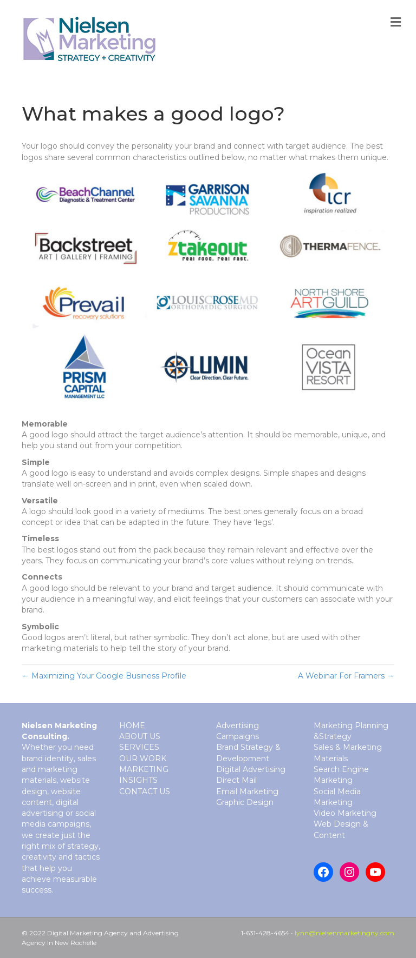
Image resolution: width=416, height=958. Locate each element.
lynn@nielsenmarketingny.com (344, 933)
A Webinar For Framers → (346, 676)
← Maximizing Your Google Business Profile (104, 676)
